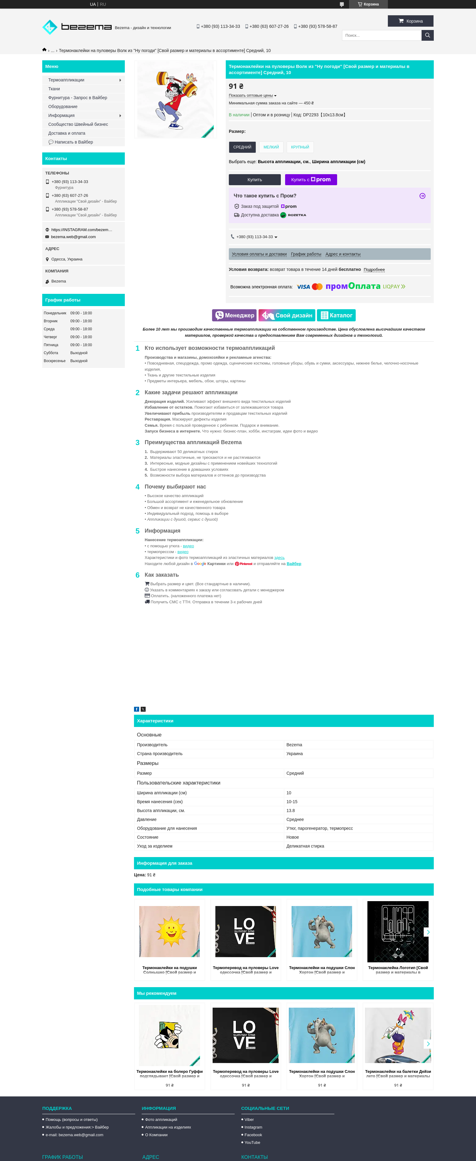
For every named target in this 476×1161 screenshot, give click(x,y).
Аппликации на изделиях (168, 1127)
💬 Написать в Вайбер (70, 142)
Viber (249, 1119)
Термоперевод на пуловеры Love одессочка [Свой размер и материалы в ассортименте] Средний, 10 (246, 970)
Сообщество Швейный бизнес (78, 124)
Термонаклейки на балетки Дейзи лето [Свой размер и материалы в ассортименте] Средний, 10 (398, 1074)
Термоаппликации (66, 79)
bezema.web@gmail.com (73, 236)
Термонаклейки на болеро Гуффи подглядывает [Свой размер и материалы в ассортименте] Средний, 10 (169, 1074)
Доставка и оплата (66, 133)
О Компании (156, 1135)
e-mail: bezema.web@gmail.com (74, 1135)
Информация (61, 115)
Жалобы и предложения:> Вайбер (77, 1127)
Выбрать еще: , (297, 161)
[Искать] (428, 35)
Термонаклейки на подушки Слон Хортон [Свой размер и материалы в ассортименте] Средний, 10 (322, 970)
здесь (279, 557)
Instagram (253, 1127)
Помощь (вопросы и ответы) (72, 1119)
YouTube (252, 1142)
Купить (254, 179)
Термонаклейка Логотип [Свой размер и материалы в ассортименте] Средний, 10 (398, 970)
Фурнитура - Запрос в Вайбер (77, 97)
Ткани (54, 88)
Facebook (253, 1135)
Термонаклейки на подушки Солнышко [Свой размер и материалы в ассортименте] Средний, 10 (169, 970)
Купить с (311, 179)
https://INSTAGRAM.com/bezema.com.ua (82, 229)
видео (188, 546)
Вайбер (294, 563)
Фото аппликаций (161, 1119)
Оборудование (62, 106)
